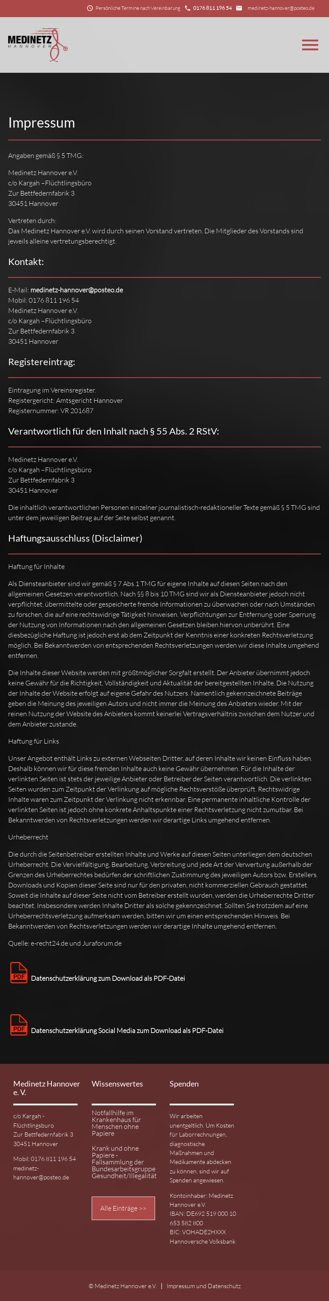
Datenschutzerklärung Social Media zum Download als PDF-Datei (116, 1030)
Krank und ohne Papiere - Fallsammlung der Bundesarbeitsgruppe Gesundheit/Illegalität (122, 1162)
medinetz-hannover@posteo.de (281, 8)
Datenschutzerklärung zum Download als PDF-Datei (96, 978)
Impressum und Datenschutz (204, 1285)
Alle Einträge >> (123, 1208)
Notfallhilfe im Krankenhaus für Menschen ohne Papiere (116, 1123)
